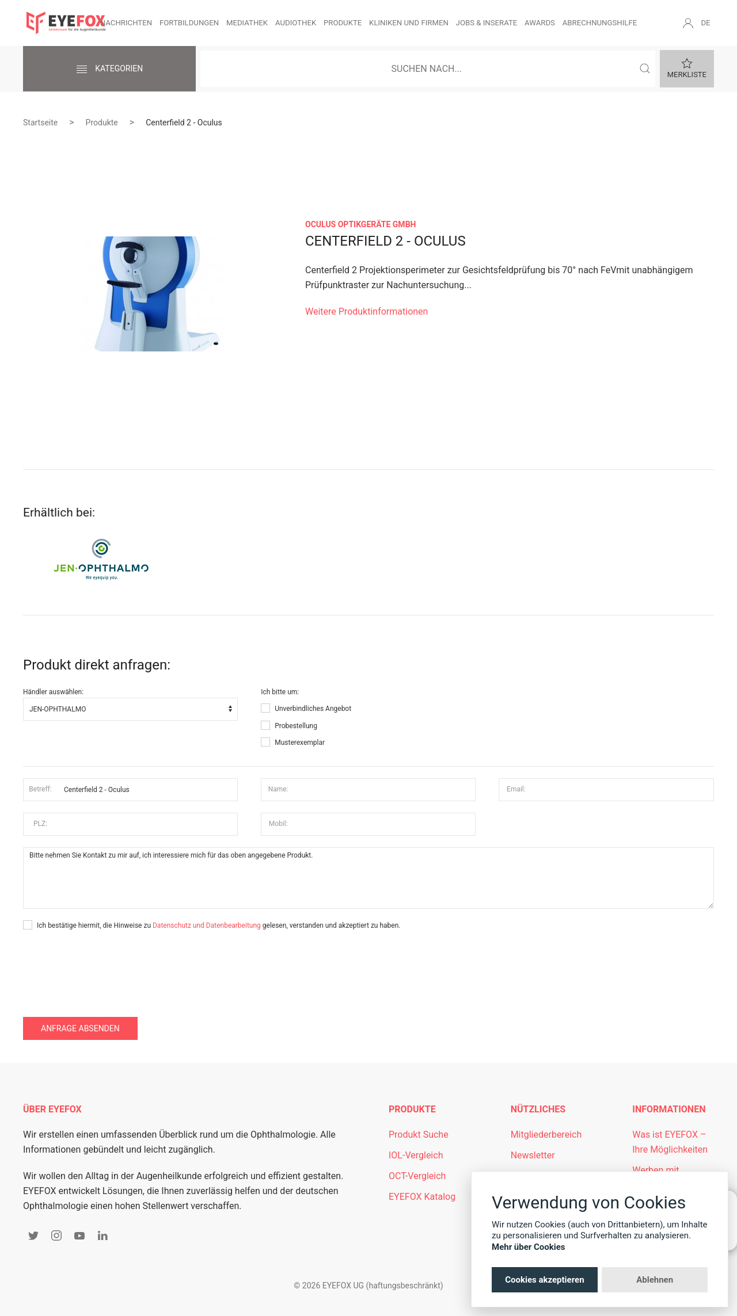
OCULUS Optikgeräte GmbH (360, 224)
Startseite (40, 122)
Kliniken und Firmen (409, 22)
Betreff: (40, 789)
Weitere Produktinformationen (366, 311)
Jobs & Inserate (487, 22)
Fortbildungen (189, 22)
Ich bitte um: (280, 692)
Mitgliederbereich (546, 1134)
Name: (278, 789)
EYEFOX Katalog (422, 1196)
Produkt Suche (419, 1134)
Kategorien (109, 69)
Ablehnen (654, 1280)
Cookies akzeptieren (544, 1280)
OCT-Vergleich (417, 1175)
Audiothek (295, 22)
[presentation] (110, 965)
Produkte (343, 22)
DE (705, 22)
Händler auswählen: (53, 692)
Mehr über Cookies (528, 1247)
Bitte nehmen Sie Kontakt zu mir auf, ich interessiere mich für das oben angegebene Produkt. (368, 878)
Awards (540, 22)
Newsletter (533, 1155)
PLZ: (40, 824)
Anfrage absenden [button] (80, 1028)
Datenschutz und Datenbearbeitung (207, 925)
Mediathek (247, 22)
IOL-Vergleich (416, 1155)
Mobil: (278, 824)
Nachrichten (126, 22)
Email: (516, 789)
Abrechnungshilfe (600, 22)
